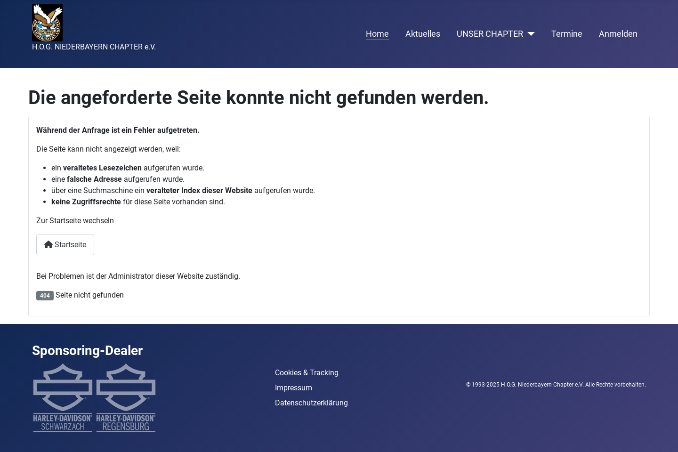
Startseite (65, 244)
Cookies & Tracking (307, 372)
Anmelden (618, 34)
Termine (566, 34)
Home (377, 34)
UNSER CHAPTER (490, 34)
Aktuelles (422, 34)
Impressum (293, 387)
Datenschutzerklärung (311, 402)
